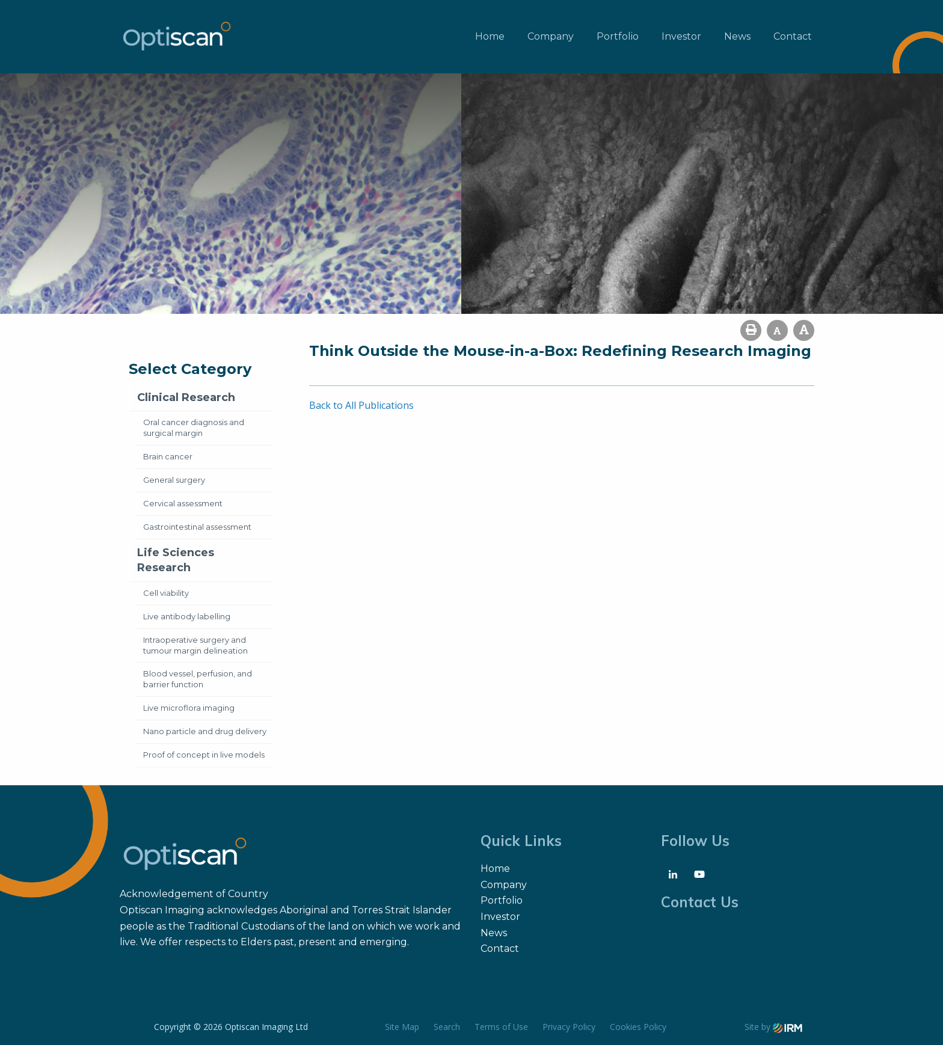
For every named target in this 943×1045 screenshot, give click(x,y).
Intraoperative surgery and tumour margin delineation (195, 645)
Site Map (402, 1026)
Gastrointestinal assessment (197, 527)
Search (447, 1026)
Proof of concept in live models (204, 754)
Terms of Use (501, 1026)
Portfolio (618, 36)
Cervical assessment (183, 503)
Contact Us (700, 902)
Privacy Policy (568, 1026)
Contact (792, 36)
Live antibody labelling (186, 616)
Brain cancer (167, 456)
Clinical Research (186, 397)
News (737, 36)
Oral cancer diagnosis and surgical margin (193, 427)
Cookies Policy (638, 1026)
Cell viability (166, 593)
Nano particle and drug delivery (204, 731)
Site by (773, 1026)
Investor (681, 36)
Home (490, 36)
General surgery (174, 480)
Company (550, 36)
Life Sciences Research (175, 560)
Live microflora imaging (189, 707)
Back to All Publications (361, 405)
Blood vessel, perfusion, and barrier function (197, 679)
